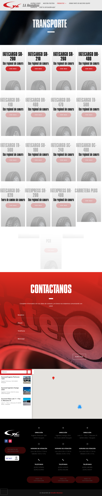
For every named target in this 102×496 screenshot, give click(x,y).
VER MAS (13, 69)
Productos (60, 3)
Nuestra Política (48, 3)
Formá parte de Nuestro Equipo (79, 3)
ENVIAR (79, 356)
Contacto (33, 7)
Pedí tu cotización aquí (47, 7)
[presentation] (3, 492)
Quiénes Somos (35, 3)
